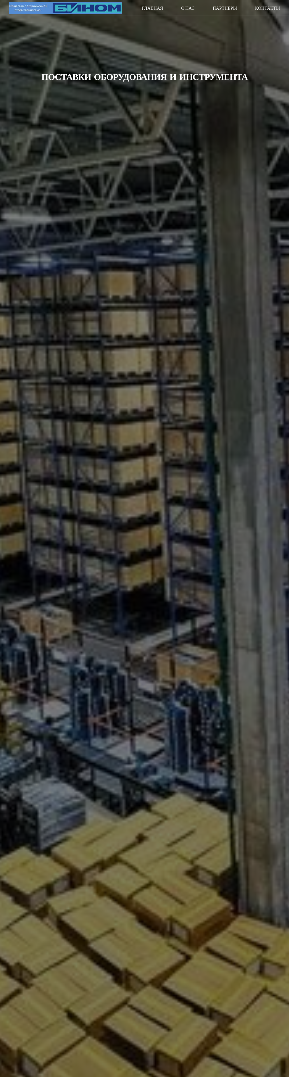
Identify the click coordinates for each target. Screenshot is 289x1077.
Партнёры (225, 8)
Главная (152, 8)
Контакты (267, 8)
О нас (188, 8)
